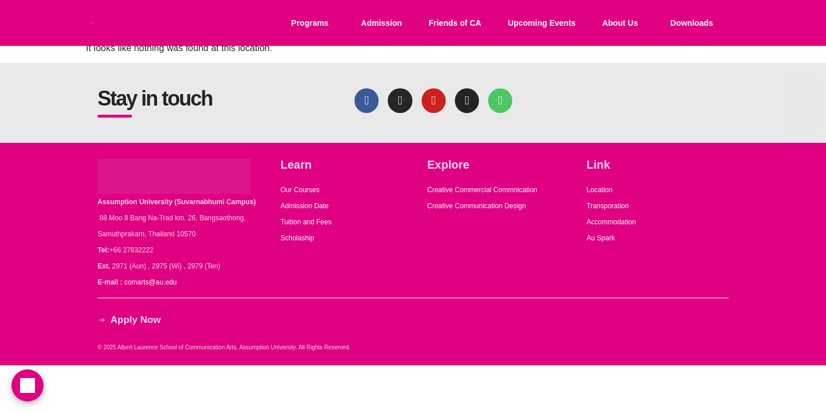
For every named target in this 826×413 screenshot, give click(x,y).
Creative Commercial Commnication (482, 190)
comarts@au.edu (152, 282)
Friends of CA (454, 23)
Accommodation (612, 222)
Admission (381, 23)
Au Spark (601, 238)
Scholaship (297, 238)
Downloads (692, 23)
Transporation (609, 206)
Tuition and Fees (306, 222)
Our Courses (300, 190)
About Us (620, 23)
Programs (310, 23)
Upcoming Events (541, 23)
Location (600, 190)
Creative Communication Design (476, 206)
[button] (313, 23)
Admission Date (304, 206)
